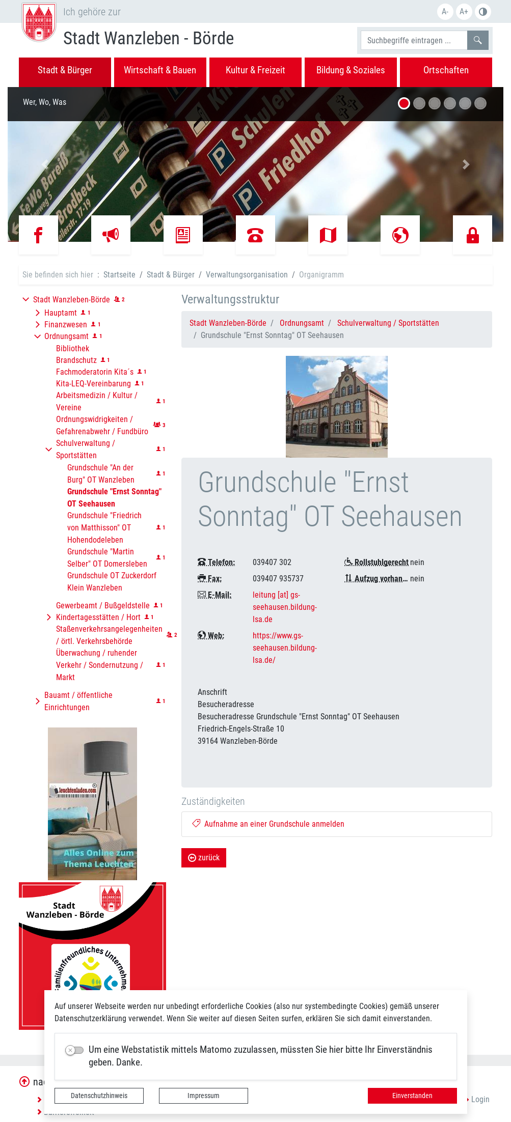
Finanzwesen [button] (65, 324)
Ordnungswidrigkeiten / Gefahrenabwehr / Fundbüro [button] (102, 425)
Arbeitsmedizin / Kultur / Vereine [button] (97, 401)
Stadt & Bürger (171, 274)
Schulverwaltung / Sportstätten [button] (85, 449)
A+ (464, 11)
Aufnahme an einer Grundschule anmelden (268, 824)
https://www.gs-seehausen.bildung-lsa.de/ (285, 648)
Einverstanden (412, 1095)
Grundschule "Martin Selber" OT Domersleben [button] (107, 558)
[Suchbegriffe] (414, 40)
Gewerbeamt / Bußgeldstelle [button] (103, 605)
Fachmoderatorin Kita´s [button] (94, 372)
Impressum (203, 1095)
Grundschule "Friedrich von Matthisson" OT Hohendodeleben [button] (104, 528)
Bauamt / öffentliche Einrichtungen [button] (78, 701)
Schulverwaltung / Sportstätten (388, 323)
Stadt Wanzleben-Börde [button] (71, 299)
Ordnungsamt (302, 323)
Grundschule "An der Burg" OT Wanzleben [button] (101, 474)
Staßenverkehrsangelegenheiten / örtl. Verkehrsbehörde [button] (109, 635)
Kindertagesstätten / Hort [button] (98, 617)
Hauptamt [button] (60, 313)
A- (445, 11)
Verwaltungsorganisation (247, 274)
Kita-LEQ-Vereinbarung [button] (93, 383)
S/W (483, 12)
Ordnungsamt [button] (66, 336)
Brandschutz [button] (76, 360)
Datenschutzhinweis (99, 1095)
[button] (45, 164)
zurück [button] (204, 857)
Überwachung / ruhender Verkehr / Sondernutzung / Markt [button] (99, 665)
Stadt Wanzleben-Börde (228, 323)
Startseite (119, 274)
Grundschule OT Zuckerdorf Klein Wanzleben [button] (111, 582)
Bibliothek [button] (72, 348)
